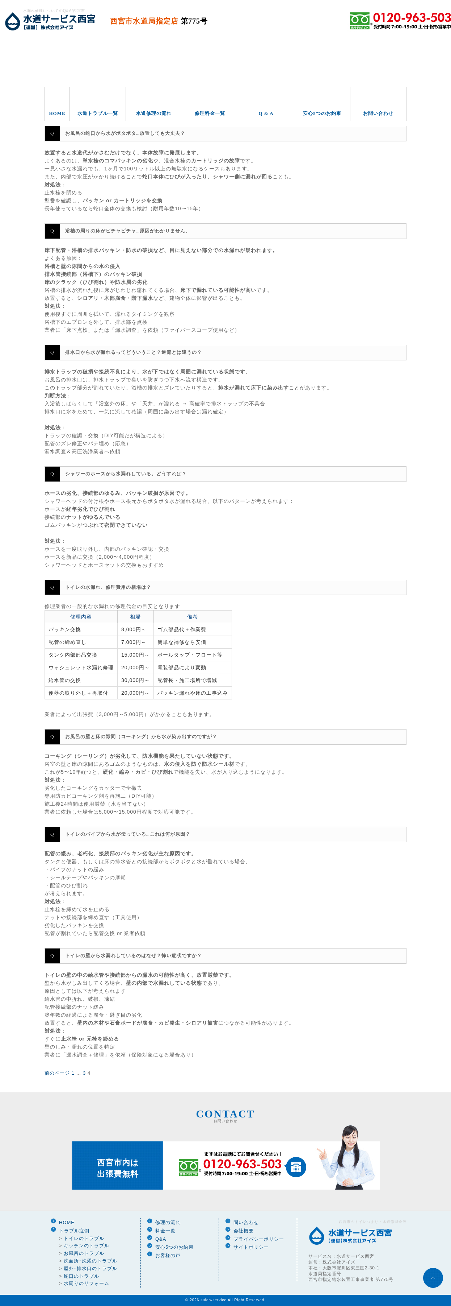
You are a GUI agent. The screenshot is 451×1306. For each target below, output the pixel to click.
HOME (57, 113)
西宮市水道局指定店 (159, 21)
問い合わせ (246, 1222)
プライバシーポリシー (258, 1239)
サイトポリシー (251, 1247)
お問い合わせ (378, 113)
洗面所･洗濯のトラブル (90, 1261)
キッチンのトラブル (86, 1245)
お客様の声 (168, 1255)
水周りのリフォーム (86, 1283)
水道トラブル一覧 (97, 113)
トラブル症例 (74, 1230)
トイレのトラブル (84, 1238)
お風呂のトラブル (84, 1253)
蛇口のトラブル (81, 1276)
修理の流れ (168, 1222)
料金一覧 (165, 1230)
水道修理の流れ (154, 113)
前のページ (57, 1073)
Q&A (160, 1239)
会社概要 (243, 1230)
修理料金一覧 (210, 113)
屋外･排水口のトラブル (90, 1268)
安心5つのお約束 (322, 113)
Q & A (265, 113)
